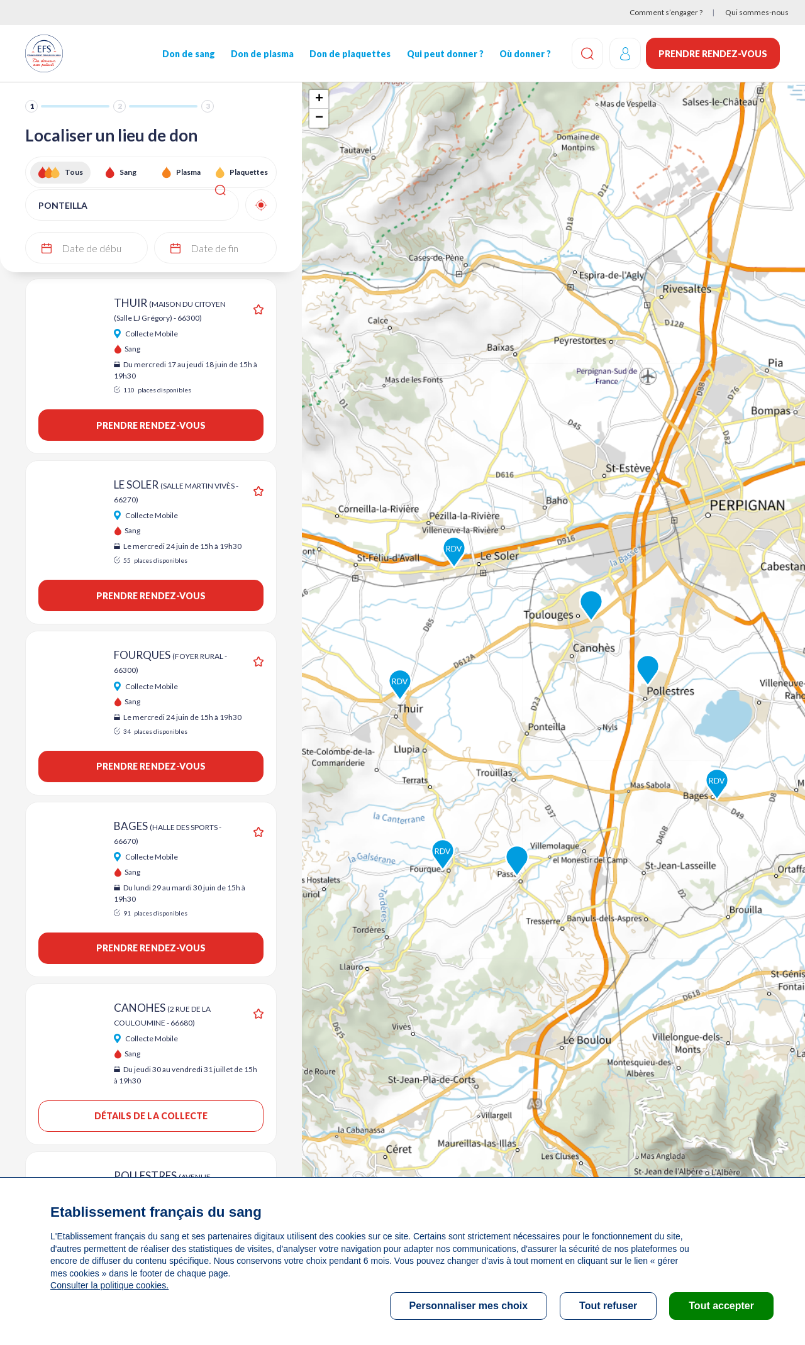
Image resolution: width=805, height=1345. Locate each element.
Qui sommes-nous (757, 12)
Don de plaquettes (349, 53)
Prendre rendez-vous (712, 53)
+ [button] (319, 99)
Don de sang (188, 53)
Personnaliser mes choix (468, 1305)
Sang (127, 172)
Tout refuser (608, 1305)
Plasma (188, 172)
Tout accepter (721, 1305)
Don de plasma (261, 53)
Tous (74, 172)
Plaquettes (249, 172)
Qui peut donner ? (444, 53)
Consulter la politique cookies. (108, 1285)
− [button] (319, 118)
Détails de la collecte (151, 1115)
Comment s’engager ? (666, 12)
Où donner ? (524, 53)
